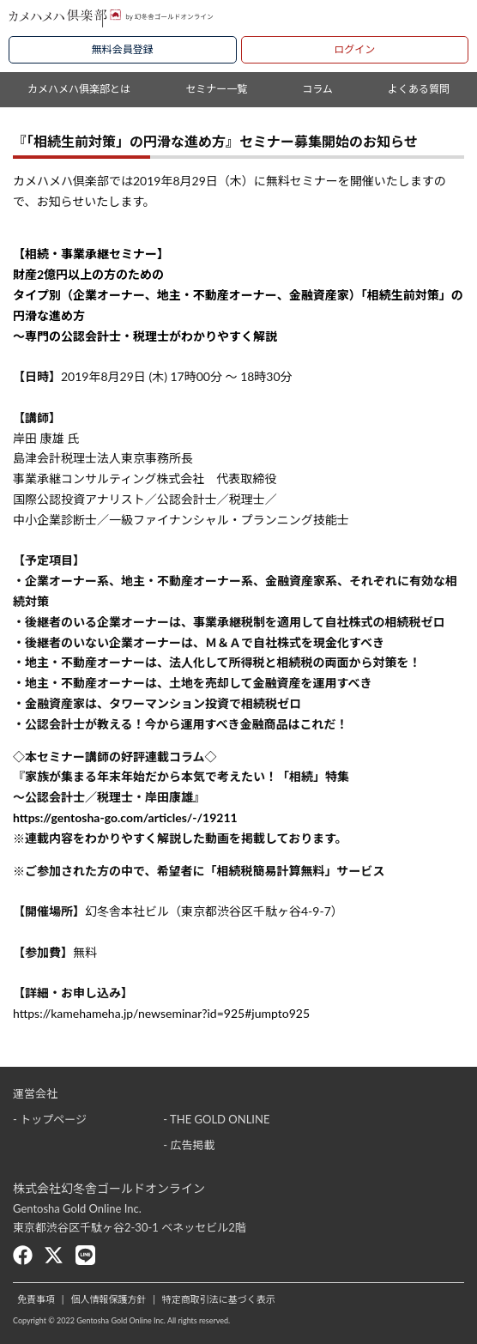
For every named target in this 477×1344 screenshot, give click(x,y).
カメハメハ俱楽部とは (78, 88)
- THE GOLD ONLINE (216, 1119)
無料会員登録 (123, 49)
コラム (317, 88)
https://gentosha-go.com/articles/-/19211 (125, 817)
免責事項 (36, 1299)
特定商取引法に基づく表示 (218, 1299)
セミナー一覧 (216, 88)
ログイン (354, 49)
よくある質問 (419, 88)
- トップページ (50, 1119)
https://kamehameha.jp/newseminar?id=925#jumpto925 (161, 1013)
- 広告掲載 (188, 1145)
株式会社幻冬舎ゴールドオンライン (109, 1188)
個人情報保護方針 (108, 1299)
